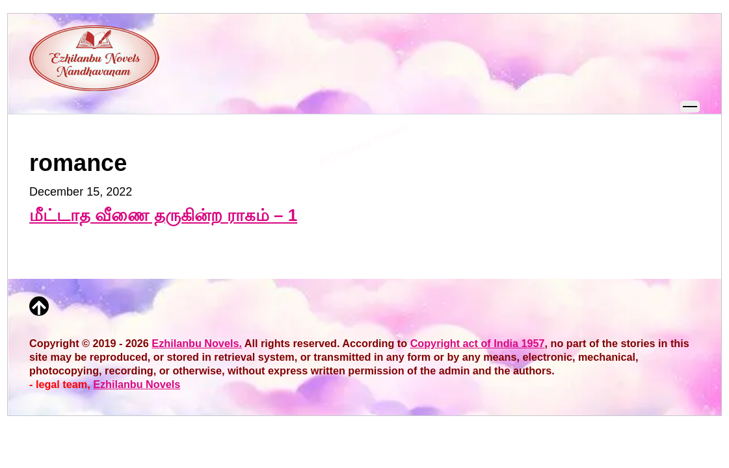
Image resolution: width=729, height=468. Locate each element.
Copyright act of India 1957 (477, 343)
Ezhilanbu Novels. (197, 343)
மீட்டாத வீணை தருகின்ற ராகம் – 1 (163, 215)
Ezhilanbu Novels (136, 384)
